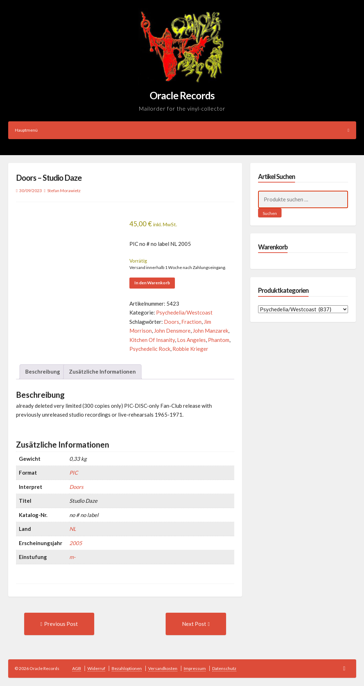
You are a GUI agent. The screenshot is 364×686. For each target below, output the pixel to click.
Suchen (270, 213)
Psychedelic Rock (149, 348)
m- (72, 557)
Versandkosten (162, 668)
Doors (171, 321)
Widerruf (96, 668)
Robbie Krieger (190, 348)
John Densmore (172, 330)
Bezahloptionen (127, 668)
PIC (73, 472)
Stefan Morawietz (64, 190)
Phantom (218, 340)
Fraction (191, 321)
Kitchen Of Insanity (152, 340)
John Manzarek (210, 330)
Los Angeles (191, 340)
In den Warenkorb (152, 282)
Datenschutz (224, 668)
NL (72, 529)
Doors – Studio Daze (49, 178)
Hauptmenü (182, 130)
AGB (76, 668)
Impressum (195, 668)
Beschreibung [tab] (42, 371)
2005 (75, 543)
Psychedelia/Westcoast (184, 312)
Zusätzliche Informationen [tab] (102, 371)
